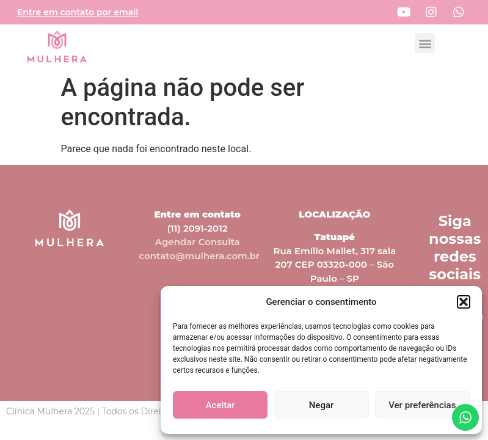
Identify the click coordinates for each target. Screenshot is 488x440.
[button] (463, 302)
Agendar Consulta (197, 242)
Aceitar (220, 405)
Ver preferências (422, 405)
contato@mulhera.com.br (199, 256)
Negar (321, 405)
